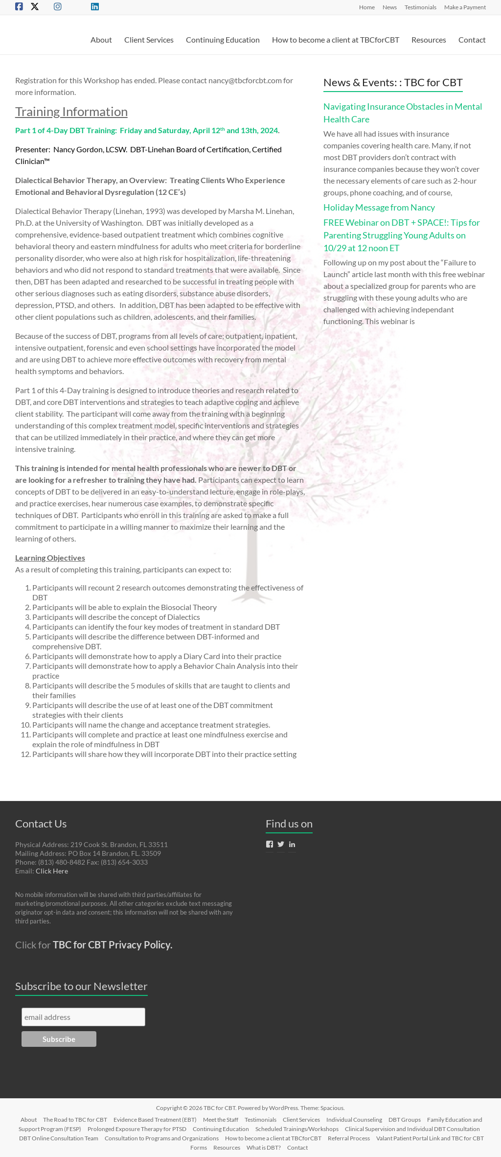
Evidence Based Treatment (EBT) (155, 1119)
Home (367, 6)
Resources (428, 39)
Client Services (149, 39)
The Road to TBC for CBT (75, 1119)
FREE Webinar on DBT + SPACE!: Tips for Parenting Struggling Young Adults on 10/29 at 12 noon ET (401, 235)
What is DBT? (264, 1147)
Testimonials (420, 6)
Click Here (52, 871)
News (390, 6)
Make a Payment (465, 6)
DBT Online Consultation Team (58, 1138)
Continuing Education (223, 39)
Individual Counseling (354, 1119)
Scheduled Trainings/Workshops (297, 1129)
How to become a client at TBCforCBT (335, 39)
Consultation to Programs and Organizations (162, 1138)
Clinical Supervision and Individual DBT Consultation (412, 1129)
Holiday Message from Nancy (379, 207)
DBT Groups (404, 1119)
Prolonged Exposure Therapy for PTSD (137, 1129)
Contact (472, 39)
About (101, 39)
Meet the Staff (220, 1119)
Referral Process (349, 1138)
